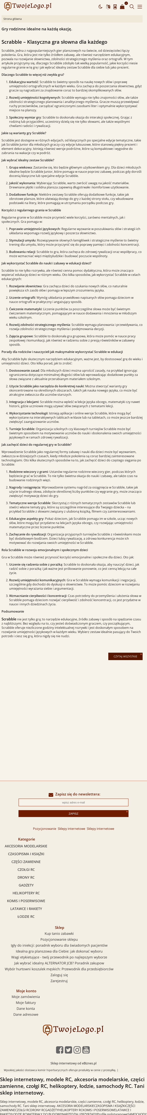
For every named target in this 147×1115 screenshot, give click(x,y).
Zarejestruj (59, 981)
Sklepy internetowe (71, 829)
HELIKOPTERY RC (26, 893)
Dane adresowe (25, 1014)
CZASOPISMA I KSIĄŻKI (26, 854)
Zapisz (73, 813)
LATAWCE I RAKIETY (26, 908)
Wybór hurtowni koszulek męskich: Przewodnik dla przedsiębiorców (59, 969)
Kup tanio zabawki (59, 933)
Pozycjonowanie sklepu (59, 939)
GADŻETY (26, 885)
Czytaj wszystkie (125, 656)
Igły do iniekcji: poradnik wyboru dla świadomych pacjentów (59, 945)
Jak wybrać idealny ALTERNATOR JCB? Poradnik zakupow (59, 963)
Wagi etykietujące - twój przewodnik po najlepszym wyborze (59, 957)
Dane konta (26, 1008)
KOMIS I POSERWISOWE (26, 901)
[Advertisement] (73, 694)
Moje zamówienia (26, 996)
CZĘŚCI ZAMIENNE (26, 861)
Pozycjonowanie (44, 829)
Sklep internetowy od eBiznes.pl (73, 1063)
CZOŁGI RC (26, 869)
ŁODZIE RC (26, 916)
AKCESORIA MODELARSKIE (26, 846)
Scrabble (9, 619)
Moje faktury (26, 1002)
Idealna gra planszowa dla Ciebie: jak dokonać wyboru (59, 951)
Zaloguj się (59, 975)
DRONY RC (26, 877)
